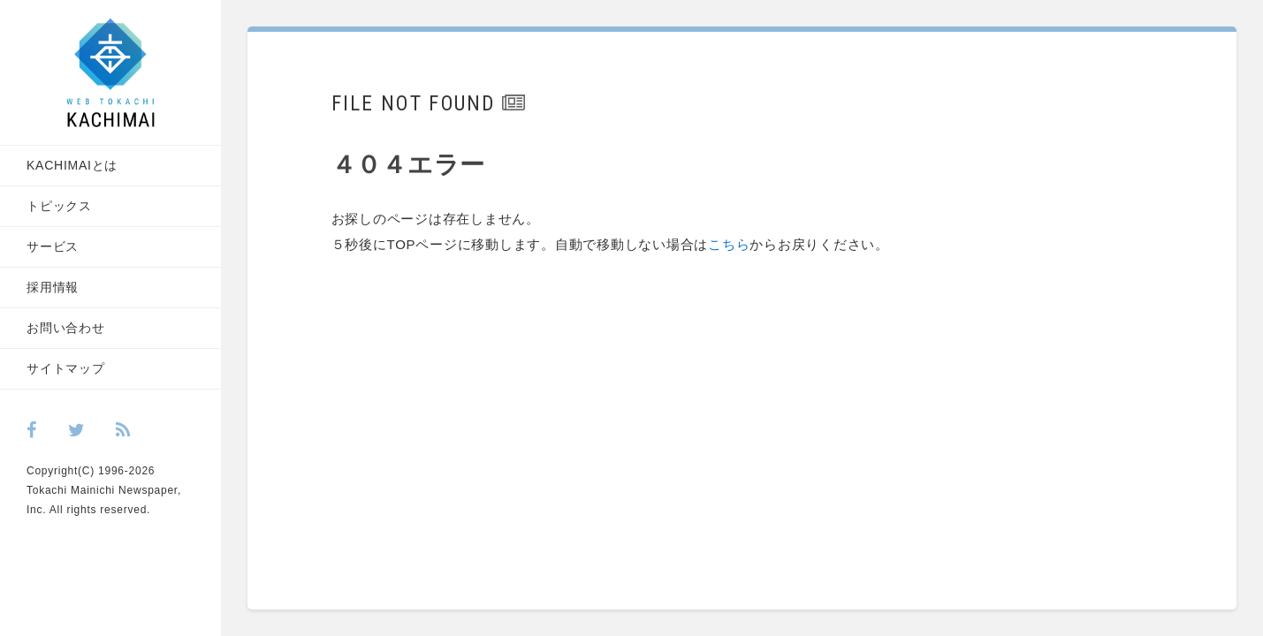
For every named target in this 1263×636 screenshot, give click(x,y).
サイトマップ (66, 368)
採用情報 (53, 287)
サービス (53, 246)
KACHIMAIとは (72, 165)
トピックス (59, 206)
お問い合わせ (66, 328)
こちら (728, 244)
